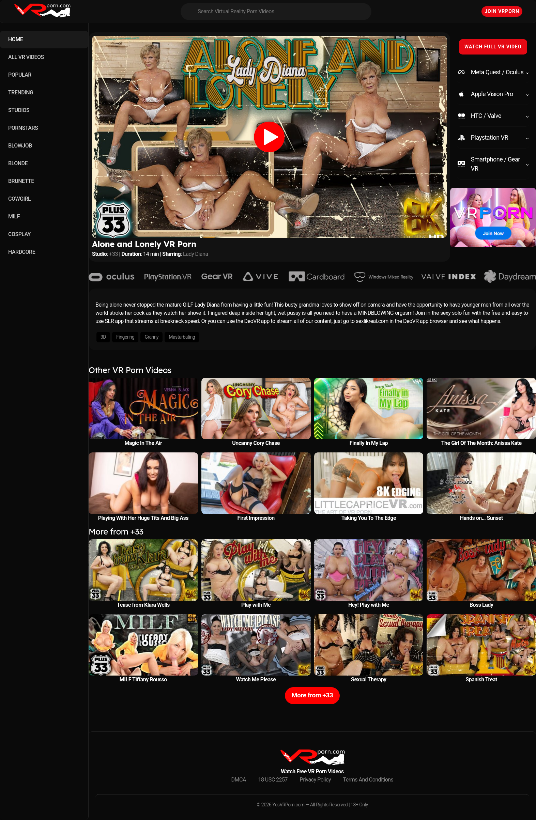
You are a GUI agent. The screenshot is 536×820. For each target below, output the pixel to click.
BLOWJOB (20, 145)
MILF (14, 216)
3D (103, 337)
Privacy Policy (315, 779)
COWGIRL (19, 199)
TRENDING (20, 92)
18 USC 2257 (273, 779)
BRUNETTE (21, 181)
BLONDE (18, 163)
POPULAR (19, 75)
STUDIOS (18, 110)
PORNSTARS (23, 128)
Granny (151, 337)
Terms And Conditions (368, 779)
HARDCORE (21, 252)
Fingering (125, 337)
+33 (113, 254)
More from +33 (312, 695)
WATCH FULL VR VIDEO (493, 46)
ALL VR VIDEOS (26, 57)
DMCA (238, 779)
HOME (15, 39)
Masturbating (182, 337)
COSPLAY (19, 234)
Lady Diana (195, 254)
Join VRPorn (502, 11)
